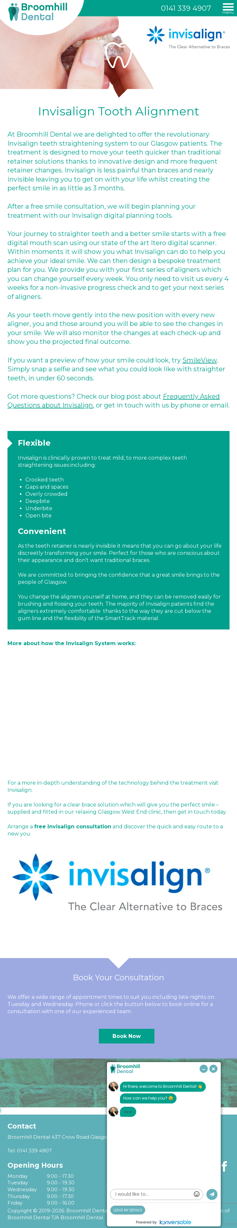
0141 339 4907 (186, 8)
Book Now (126, 1036)
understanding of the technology (105, 783)
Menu (228, 12)
